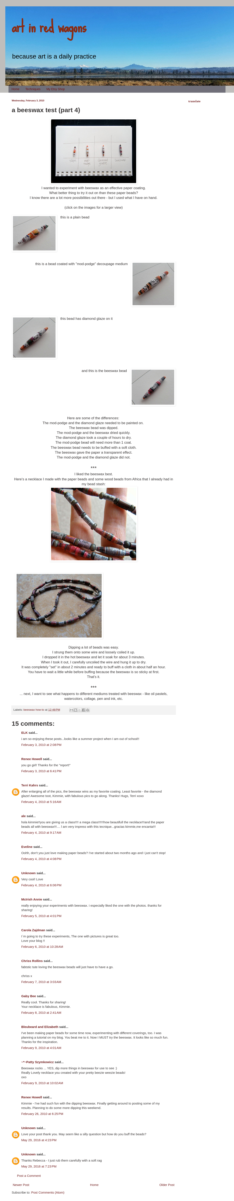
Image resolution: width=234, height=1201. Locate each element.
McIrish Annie (31, 899)
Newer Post (21, 1185)
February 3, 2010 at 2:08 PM (41, 745)
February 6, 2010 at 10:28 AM (42, 946)
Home (15, 89)
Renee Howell (31, 759)
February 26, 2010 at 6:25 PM (42, 1114)
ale (23, 816)
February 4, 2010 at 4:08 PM (41, 859)
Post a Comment (29, 1175)
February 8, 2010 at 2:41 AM (41, 1012)
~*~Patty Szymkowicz (37, 1062)
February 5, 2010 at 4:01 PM (41, 916)
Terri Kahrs (29, 785)
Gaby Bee (29, 996)
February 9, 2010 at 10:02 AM (42, 1083)
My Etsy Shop (55, 89)
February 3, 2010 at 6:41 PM (41, 771)
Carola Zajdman (33, 930)
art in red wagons (49, 26)
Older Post (166, 1185)
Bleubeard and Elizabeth (39, 1027)
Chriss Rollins (32, 961)
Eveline (27, 847)
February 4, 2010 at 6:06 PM (41, 885)
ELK (24, 732)
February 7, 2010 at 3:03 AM (41, 982)
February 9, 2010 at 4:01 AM (41, 1048)
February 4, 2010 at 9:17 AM (41, 832)
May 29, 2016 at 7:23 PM (39, 1166)
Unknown (28, 873)
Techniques (32, 89)
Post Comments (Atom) (47, 1192)
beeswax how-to (33, 709)
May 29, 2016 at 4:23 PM (39, 1140)
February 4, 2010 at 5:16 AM (41, 802)
